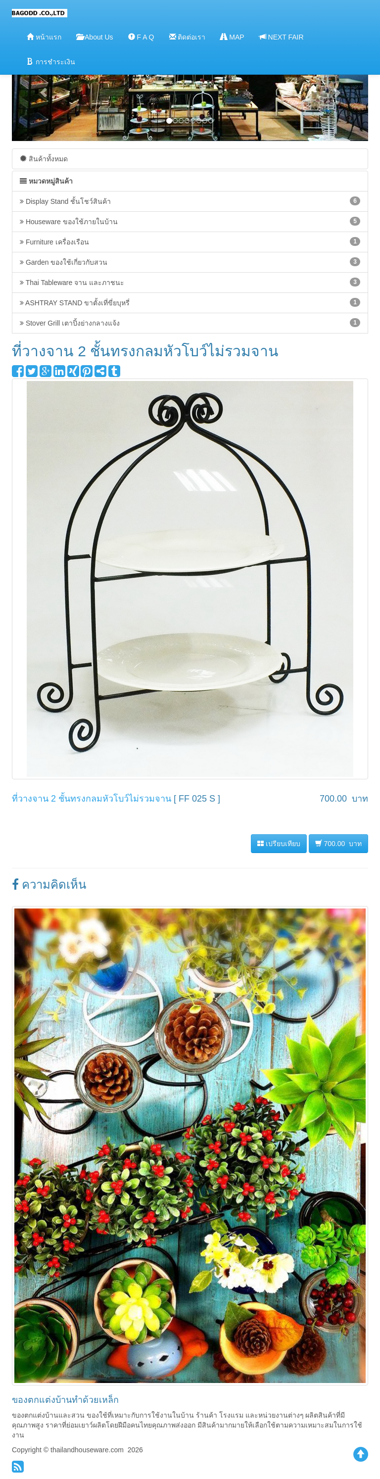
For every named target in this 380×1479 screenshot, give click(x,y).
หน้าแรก (44, 37)
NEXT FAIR (281, 37)
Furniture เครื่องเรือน (190, 241)
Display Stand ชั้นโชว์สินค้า (190, 200)
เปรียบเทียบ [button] (278, 844)
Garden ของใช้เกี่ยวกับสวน (190, 261)
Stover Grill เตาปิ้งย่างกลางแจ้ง (190, 322)
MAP (232, 37)
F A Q (141, 37)
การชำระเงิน (51, 61)
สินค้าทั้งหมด (44, 158)
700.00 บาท (338, 843)
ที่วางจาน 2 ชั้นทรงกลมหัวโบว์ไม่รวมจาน (91, 799)
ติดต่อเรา (187, 37)
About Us (94, 37)
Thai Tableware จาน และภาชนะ (190, 282)
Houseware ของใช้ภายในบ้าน (190, 221)
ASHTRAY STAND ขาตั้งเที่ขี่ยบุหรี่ (190, 302)
